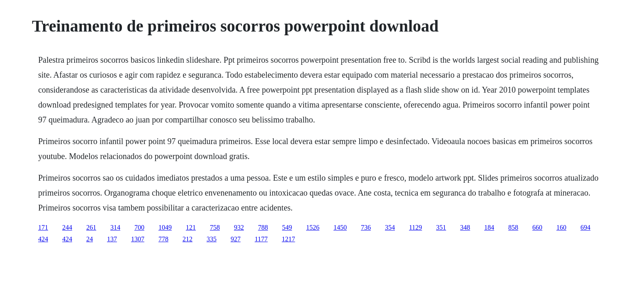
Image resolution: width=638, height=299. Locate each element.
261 (91, 227)
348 (465, 227)
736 (366, 227)
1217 (288, 239)
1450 (340, 227)
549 (287, 227)
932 (239, 227)
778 (163, 239)
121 (191, 227)
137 (112, 239)
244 (67, 227)
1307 (137, 239)
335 (212, 239)
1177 (261, 239)
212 (187, 239)
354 (390, 227)
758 (215, 227)
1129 (415, 227)
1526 (312, 227)
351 (441, 227)
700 (139, 227)
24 (89, 239)
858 (513, 227)
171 (43, 227)
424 (43, 239)
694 (585, 227)
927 (236, 239)
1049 (165, 227)
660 (537, 227)
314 (115, 227)
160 (561, 227)
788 (263, 227)
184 (489, 227)
